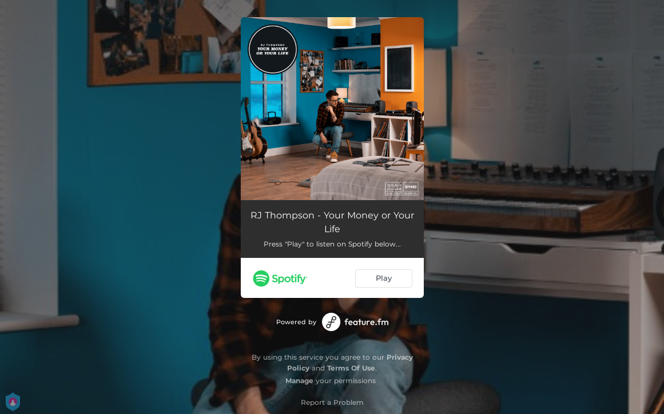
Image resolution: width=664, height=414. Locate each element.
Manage (299, 380)
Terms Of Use (351, 368)
